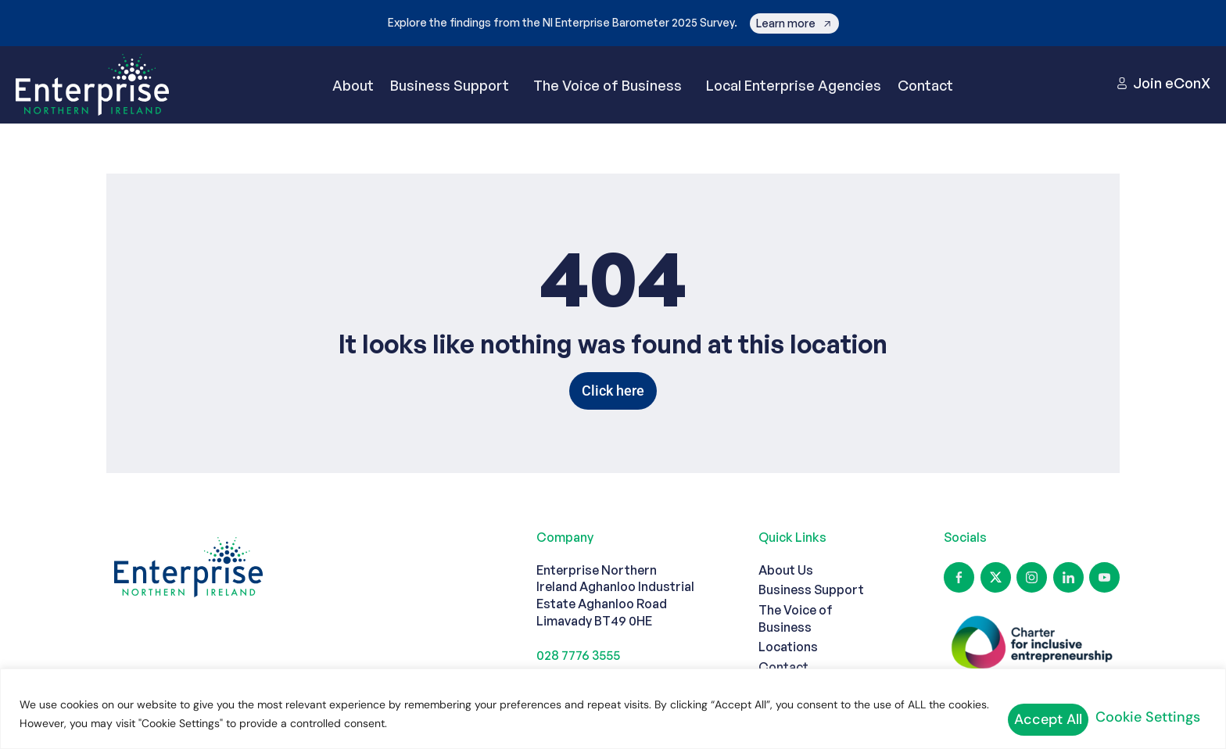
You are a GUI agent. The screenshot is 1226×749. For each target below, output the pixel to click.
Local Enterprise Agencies (793, 99)
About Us (785, 598)
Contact (925, 99)
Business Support (453, 99)
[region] (613, 712)
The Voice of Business (611, 99)
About (353, 99)
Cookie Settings (1042, 717)
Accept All (1160, 717)
